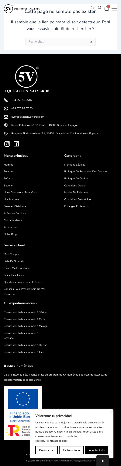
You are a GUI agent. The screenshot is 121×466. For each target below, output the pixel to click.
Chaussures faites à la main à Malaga (25, 326)
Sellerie (8, 185)
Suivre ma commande (17, 268)
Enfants (8, 178)
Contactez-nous (13, 220)
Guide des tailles (14, 275)
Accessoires (11, 227)
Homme (8, 164)
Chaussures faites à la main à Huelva (25, 345)
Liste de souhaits (14, 261)
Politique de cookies (76, 178)
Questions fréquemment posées (23, 282)
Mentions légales (74, 164)
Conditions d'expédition (78, 199)
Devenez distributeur (16, 206)
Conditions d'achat (75, 185)
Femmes (9, 171)
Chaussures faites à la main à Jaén (24, 352)
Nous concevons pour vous (20, 192)
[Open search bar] (93, 8)
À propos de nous (15, 213)
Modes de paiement (76, 192)
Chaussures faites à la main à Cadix (24, 319)
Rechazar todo (71, 450)
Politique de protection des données (86, 171)
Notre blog (10, 234)
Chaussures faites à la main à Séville (25, 312)
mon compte (11, 254)
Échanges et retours (76, 206)
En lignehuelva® (88, 461)
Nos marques (11, 199)
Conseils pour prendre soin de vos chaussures (25, 291)
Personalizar (46, 450)
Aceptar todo (97, 450)
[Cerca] (111, 412)
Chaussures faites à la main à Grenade (21, 335)
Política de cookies (56, 440)
